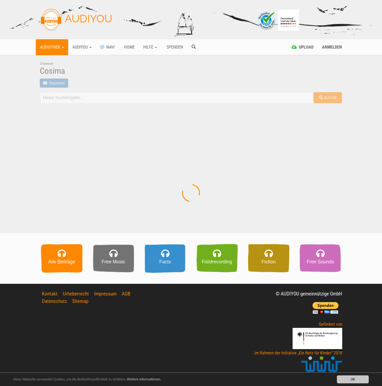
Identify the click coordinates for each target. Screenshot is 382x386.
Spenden (174, 47)
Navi (107, 47)
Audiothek (52, 47)
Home (129, 47)
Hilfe (150, 47)
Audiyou (82, 47)
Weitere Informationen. (144, 379)
